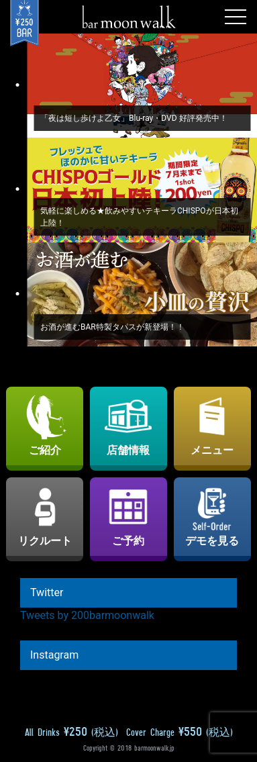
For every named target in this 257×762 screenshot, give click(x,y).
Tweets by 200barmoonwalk (87, 615)
